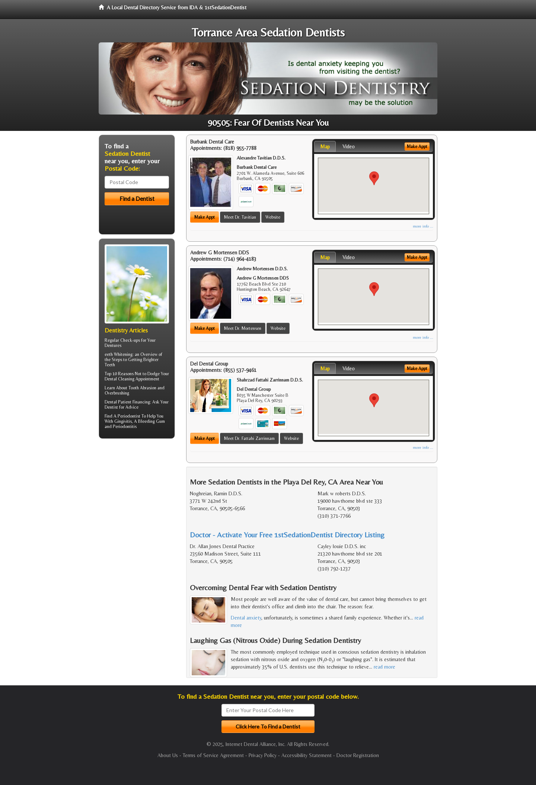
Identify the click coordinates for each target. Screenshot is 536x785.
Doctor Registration (357, 755)
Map (325, 146)
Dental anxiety (246, 618)
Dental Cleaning (119, 379)
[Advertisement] (137, 502)
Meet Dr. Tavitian (240, 217)
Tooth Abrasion (142, 387)
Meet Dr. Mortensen (242, 328)
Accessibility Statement (306, 755)
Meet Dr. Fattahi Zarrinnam (249, 438)
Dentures (113, 345)
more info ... (423, 226)
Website (272, 217)
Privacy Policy (263, 755)
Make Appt (204, 217)
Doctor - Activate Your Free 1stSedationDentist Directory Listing (287, 534)
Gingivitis (123, 421)
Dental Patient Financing (127, 402)
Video (348, 146)
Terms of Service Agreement (213, 755)
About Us (167, 755)
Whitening (123, 354)
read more (384, 667)
